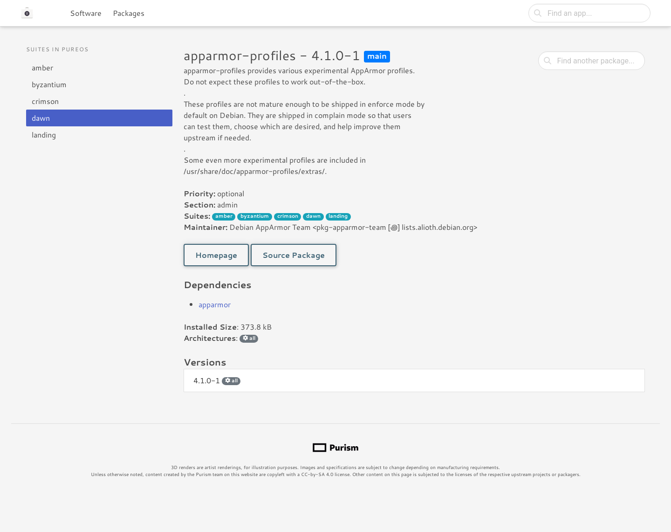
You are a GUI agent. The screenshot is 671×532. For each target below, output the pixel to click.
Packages (128, 12)
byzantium (49, 84)
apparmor (215, 304)
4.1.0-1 (216, 380)
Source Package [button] (293, 254)
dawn (41, 117)
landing (44, 134)
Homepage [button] (216, 254)
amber (42, 67)
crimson (45, 101)
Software (86, 12)
